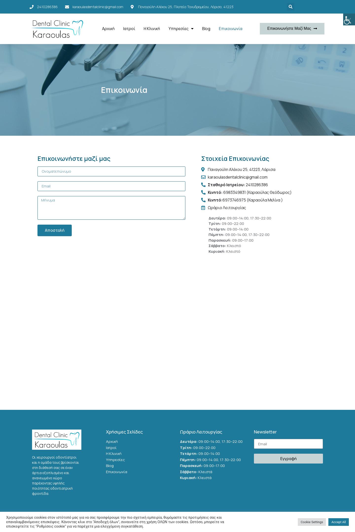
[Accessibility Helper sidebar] (349, 19)
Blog (206, 28)
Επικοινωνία (230, 28)
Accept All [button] (338, 522)
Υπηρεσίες (181, 28)
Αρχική (108, 28)
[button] (292, 28)
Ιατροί (129, 28)
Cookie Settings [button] (312, 522)
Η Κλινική (152, 28)
